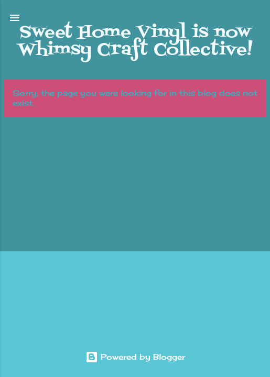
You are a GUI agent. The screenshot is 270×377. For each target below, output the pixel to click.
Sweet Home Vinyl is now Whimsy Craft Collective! (135, 41)
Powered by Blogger (135, 357)
